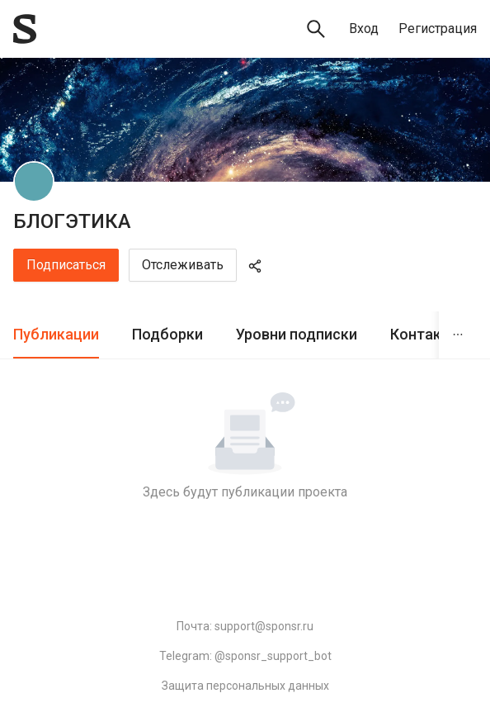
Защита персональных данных (245, 685)
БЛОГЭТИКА (72, 221)
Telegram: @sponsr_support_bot (245, 655)
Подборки (167, 334)
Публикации (56, 334)
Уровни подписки (296, 334)
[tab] (56, 335)
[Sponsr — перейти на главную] (24, 29)
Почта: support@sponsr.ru (245, 626)
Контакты (425, 334)
